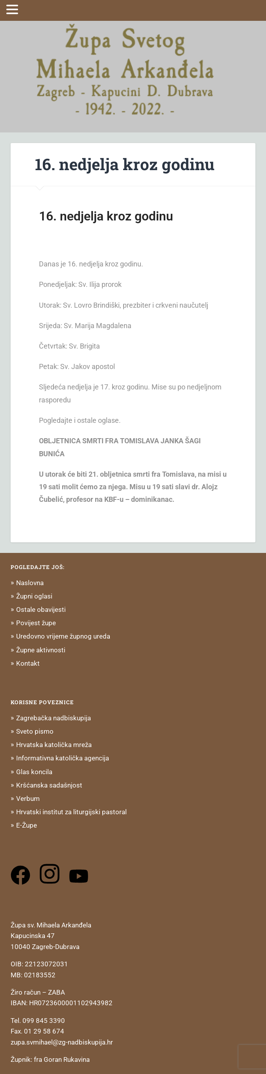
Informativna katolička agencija (62, 758)
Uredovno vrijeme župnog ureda (63, 636)
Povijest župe (36, 623)
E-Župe (26, 825)
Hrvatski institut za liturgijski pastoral (71, 812)
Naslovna (30, 583)
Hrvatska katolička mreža (54, 745)
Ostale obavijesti (41, 609)
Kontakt (28, 663)
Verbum (28, 798)
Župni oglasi (34, 596)
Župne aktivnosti (40, 650)
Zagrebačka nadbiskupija (53, 718)
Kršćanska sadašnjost (49, 785)
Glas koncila (34, 772)
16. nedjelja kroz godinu (124, 164)
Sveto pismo (35, 731)
